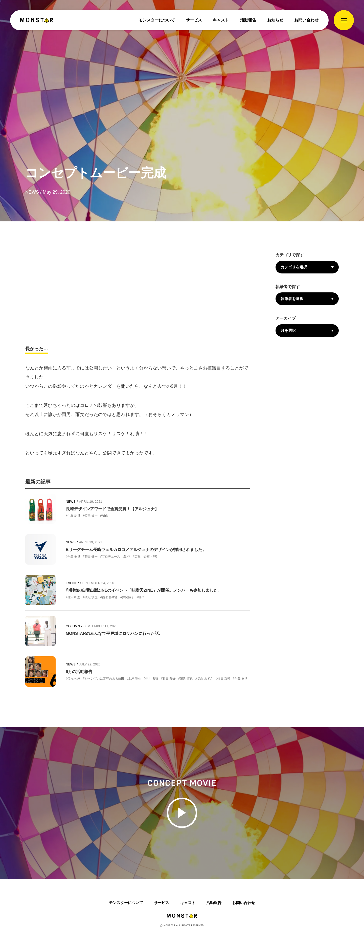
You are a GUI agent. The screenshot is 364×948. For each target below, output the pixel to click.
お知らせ (275, 20)
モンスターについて (157, 20)
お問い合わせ (306, 20)
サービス (194, 20)
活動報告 (248, 20)
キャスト (221, 20)
